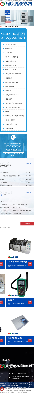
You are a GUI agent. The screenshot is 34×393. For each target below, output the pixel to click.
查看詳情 (30, 264)
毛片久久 (2, 392)
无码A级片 (7, 392)
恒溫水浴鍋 (8, 99)
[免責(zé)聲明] (30, 384)
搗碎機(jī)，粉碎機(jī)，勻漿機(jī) (14, 115)
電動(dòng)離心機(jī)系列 (12, 107)
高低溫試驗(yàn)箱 (10, 44)
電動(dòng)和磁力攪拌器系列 (13, 103)
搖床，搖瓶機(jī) (10, 86)
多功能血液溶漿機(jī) (11, 124)
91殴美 (19, 392)
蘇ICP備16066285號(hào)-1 (10, 385)
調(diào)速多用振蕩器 (11, 82)
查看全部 (27, 223)
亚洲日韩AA (14, 392)
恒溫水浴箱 (8, 48)
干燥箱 (7, 111)
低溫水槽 (8, 90)
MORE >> (29, 163)
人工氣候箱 (8, 53)
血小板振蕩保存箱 (10, 61)
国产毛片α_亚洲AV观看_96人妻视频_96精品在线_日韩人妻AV (16, 0)
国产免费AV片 (24, 392)
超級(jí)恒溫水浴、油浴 (12, 95)
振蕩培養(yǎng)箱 (10, 65)
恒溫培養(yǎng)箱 (10, 69)
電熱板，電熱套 (10, 120)
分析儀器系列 (9, 128)
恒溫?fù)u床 (8, 78)
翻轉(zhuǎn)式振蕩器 (11, 57)
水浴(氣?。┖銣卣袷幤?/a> (13, 73)
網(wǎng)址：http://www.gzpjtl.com (22, 210)
